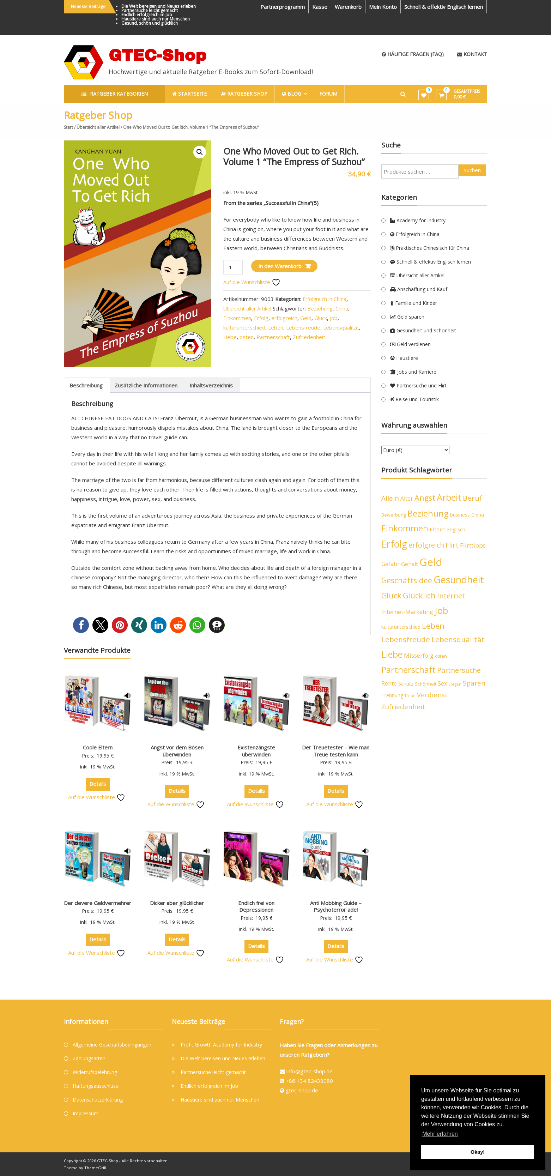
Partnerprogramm (282, 6)
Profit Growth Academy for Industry (221, 1044)
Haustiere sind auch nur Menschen (155, 19)
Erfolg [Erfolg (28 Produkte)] (394, 544)
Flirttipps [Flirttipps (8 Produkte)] (473, 545)
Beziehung (320, 308)
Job (334, 317)
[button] (199, 152)
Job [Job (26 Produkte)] (441, 610)
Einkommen (237, 317)
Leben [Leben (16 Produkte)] (433, 625)
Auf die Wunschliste (251, 281)
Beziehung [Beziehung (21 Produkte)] (428, 513)
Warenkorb (348, 6)
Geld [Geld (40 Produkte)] (430, 562)
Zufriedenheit (309, 336)
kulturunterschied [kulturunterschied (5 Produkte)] (400, 626)
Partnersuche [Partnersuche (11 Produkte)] (459, 670)
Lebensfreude (303, 327)
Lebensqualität (341, 327)
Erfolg (261, 317)
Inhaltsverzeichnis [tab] (211, 385)
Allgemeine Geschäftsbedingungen (112, 1044)
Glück (320, 317)
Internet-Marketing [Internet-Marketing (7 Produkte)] (407, 612)
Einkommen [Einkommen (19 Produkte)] (404, 528)
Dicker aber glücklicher (177, 902)
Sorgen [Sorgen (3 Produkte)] (454, 684)
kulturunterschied (244, 327)
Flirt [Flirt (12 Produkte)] (452, 545)
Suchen (472, 170)
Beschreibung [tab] (86, 385)
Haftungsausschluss (95, 1085)
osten (247, 336)
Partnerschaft (273, 336)
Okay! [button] (478, 1152)
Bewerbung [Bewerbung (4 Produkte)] (393, 515)
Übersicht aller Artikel (98, 127)
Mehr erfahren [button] (440, 1134)
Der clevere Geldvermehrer (97, 902)
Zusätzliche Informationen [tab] (146, 385)
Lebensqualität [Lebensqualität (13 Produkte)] (458, 639)
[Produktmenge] (232, 267)
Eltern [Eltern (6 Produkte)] (438, 529)
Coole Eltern (98, 747)
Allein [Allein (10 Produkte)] (390, 498)
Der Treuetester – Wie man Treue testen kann (335, 751)
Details (97, 783)
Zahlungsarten (89, 1058)
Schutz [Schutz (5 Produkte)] (405, 683)
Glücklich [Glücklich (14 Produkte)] (419, 595)
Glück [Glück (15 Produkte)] (391, 595)
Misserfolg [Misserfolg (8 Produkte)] (419, 655)
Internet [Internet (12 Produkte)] (451, 596)
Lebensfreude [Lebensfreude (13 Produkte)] (405, 639)
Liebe (230, 336)
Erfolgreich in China (324, 299)
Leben (275, 327)
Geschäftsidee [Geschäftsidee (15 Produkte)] (406, 580)
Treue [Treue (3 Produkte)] (410, 695)
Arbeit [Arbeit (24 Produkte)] (449, 497)
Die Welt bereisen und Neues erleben (158, 6)
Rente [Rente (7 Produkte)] (389, 683)
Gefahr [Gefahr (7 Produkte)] (390, 564)
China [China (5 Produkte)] (477, 514)
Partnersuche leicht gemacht (149, 10)
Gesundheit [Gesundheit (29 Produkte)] (459, 579)
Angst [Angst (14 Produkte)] (424, 498)
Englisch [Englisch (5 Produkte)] (456, 529)
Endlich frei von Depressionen (256, 906)
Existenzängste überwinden (256, 751)
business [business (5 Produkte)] (460, 514)
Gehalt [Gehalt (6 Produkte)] (409, 563)
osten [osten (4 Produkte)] (441, 656)
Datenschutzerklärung (98, 1099)
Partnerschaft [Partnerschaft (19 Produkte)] (408, 669)
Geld (305, 317)
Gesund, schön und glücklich (149, 23)
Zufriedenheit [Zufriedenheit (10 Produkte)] (403, 706)
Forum (329, 93)
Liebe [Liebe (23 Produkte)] (391, 654)
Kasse (319, 6)
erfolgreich (284, 317)
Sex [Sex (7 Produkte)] (442, 683)
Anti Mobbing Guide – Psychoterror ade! (336, 906)
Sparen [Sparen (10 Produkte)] (474, 683)
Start (68, 127)
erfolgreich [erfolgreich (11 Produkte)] (426, 545)
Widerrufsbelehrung (95, 1072)
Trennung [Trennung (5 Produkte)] (392, 695)
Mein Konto (383, 6)
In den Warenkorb (280, 266)
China (341, 308)
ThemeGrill (95, 1167)
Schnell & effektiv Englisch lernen (443, 6)
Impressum (85, 1113)
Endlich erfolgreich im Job (146, 15)
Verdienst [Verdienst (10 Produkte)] (432, 694)
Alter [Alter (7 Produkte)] (406, 498)
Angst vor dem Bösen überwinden (177, 751)
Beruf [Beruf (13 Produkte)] (472, 498)
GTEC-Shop (157, 55)
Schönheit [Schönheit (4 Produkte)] (425, 684)
